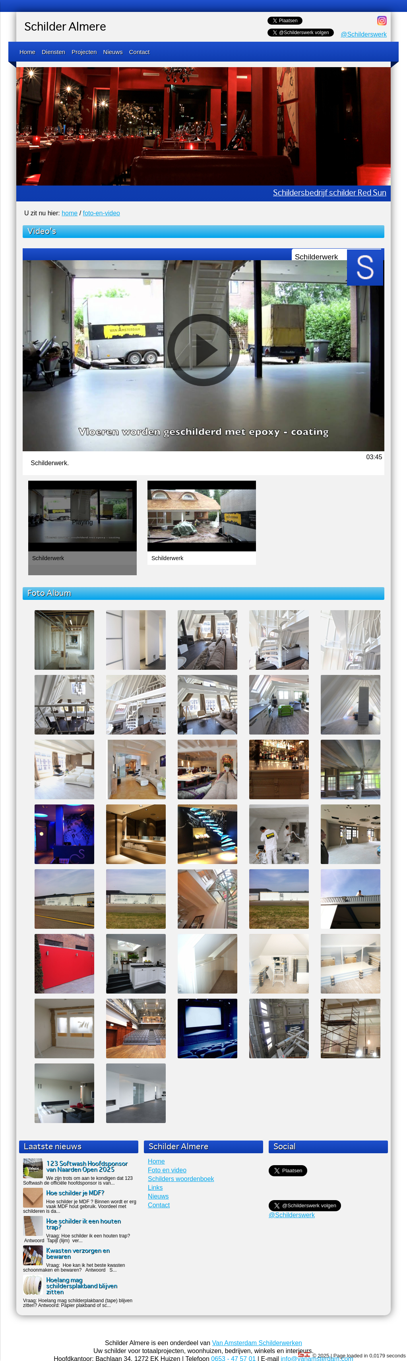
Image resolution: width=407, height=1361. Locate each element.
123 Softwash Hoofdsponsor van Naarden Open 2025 (87, 1166)
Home (27, 51)
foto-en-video (101, 213)
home (70, 213)
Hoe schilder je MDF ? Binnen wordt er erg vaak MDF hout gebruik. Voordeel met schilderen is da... (79, 1206)
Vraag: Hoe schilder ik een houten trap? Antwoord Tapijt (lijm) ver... (76, 1238)
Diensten (53, 51)
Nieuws (113, 51)
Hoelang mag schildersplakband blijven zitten (81, 1286)
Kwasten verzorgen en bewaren (78, 1253)
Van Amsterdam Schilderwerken (257, 1343)
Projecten (84, 51)
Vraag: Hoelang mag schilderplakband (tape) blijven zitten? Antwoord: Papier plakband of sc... (77, 1303)
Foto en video (167, 1170)
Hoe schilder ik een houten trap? (83, 1224)
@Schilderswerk (364, 34)
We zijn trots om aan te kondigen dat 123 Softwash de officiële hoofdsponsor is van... (78, 1180)
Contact (139, 51)
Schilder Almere (65, 27)
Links (155, 1187)
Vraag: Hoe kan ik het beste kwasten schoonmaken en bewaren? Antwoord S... (74, 1267)
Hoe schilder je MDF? (75, 1193)
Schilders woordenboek (181, 1178)
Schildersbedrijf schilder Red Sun (329, 193)
